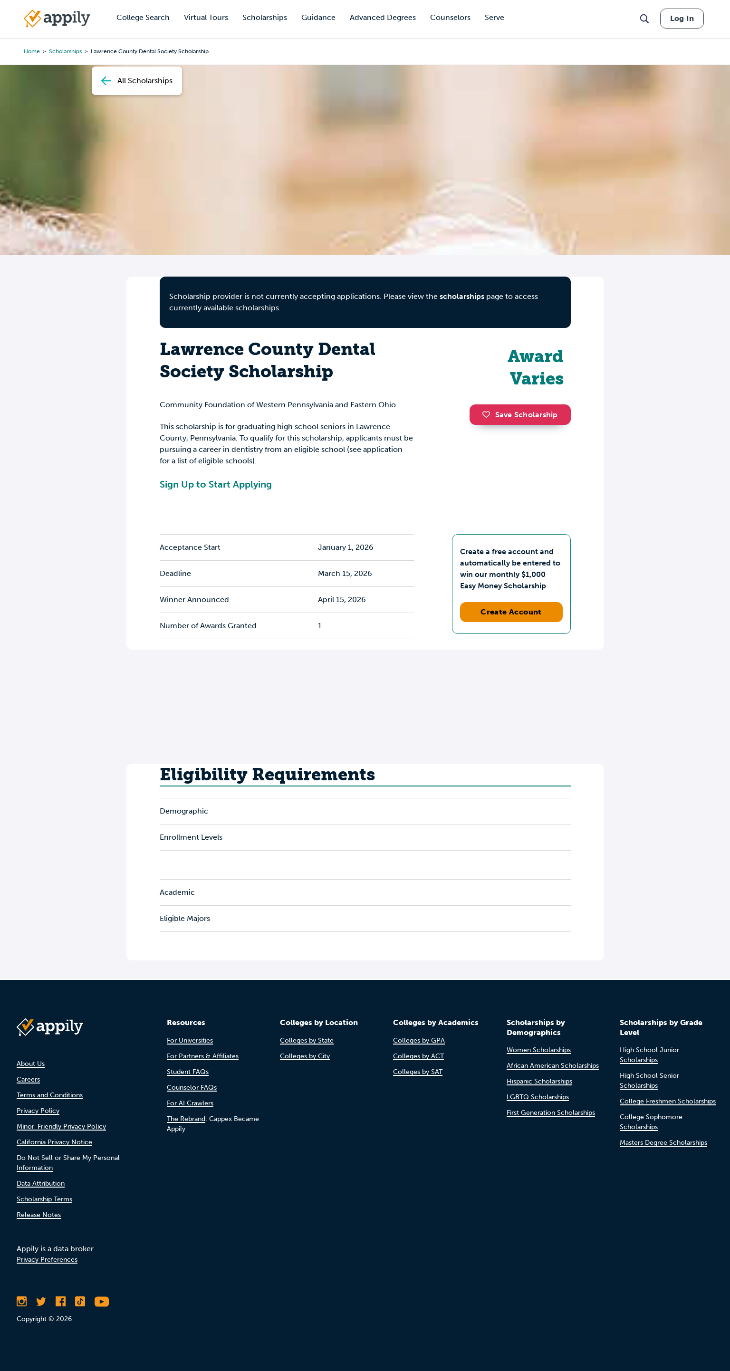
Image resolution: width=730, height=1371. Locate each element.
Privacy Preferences (47, 1260)
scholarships (65, 51)
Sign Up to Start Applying (216, 484)
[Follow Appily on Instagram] (22, 1301)
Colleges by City (305, 1056)
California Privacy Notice (54, 1142)
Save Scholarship (519, 414)
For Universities (190, 1040)
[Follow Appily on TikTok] (80, 1301)
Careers (28, 1079)
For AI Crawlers (190, 1103)
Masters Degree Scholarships (663, 1143)
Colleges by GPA (419, 1040)
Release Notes (39, 1215)
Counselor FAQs (192, 1087)
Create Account (511, 611)
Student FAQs (188, 1072)
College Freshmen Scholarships (668, 1101)
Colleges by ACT (418, 1056)
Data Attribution (41, 1183)
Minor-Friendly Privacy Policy (61, 1126)
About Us (31, 1064)
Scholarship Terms (44, 1199)
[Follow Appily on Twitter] (41, 1301)
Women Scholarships (539, 1050)
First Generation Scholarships (551, 1113)
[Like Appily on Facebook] (61, 1301)
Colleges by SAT (417, 1072)
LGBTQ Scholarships (538, 1097)
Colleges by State (307, 1040)
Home (32, 51)
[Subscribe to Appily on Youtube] (102, 1301)
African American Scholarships (553, 1066)
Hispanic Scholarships (539, 1081)
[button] (488, 414)
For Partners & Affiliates (203, 1056)
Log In (682, 18)
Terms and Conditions (50, 1095)
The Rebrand (186, 1119)
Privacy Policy (38, 1111)
